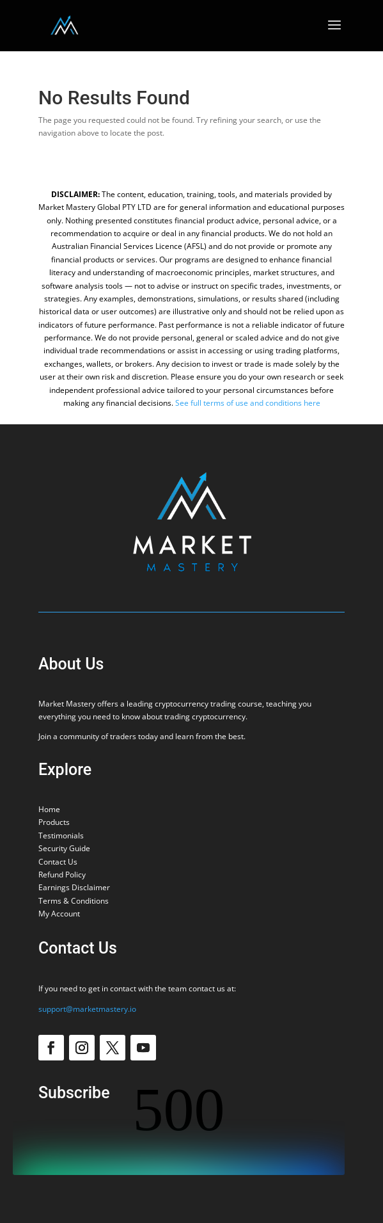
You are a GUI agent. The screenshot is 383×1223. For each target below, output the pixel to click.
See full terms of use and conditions (238, 402)
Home (49, 809)
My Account (59, 913)
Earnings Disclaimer (74, 887)
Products (54, 822)
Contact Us (57, 861)
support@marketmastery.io (87, 1008)
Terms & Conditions (73, 900)
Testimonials (61, 835)
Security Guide (64, 848)
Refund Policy (62, 874)
